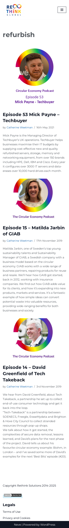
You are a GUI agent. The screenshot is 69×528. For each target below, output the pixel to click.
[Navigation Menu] (62, 10)
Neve (17, 524)
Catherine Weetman (20, 127)
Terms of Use (11, 511)
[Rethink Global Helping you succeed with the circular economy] (15, 10)
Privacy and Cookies (16, 517)
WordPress (47, 524)
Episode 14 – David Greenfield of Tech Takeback (24, 373)
